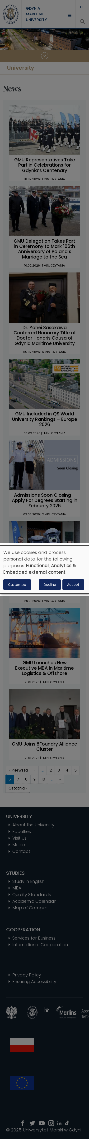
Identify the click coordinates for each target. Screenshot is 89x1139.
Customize (17, 584)
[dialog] (44, 569)
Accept (73, 584)
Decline (50, 584)
